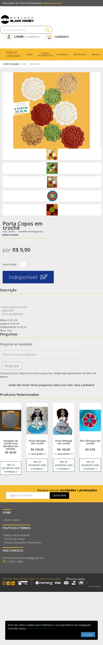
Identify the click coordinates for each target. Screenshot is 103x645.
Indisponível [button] (28, 277)
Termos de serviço (14, 539)
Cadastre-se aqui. (52, 3)
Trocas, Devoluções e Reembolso (23, 542)
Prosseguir (88, 634)
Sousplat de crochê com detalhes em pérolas (10, 444)
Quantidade (10, 264)
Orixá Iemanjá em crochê (37, 442)
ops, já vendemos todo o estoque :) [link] (11, 468)
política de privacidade (40, 628)
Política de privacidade (17, 535)
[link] (10, 420)
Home (23, 64)
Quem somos (12, 520)
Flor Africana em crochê (90, 442)
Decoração (35, 64)
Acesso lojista (75, 579)
